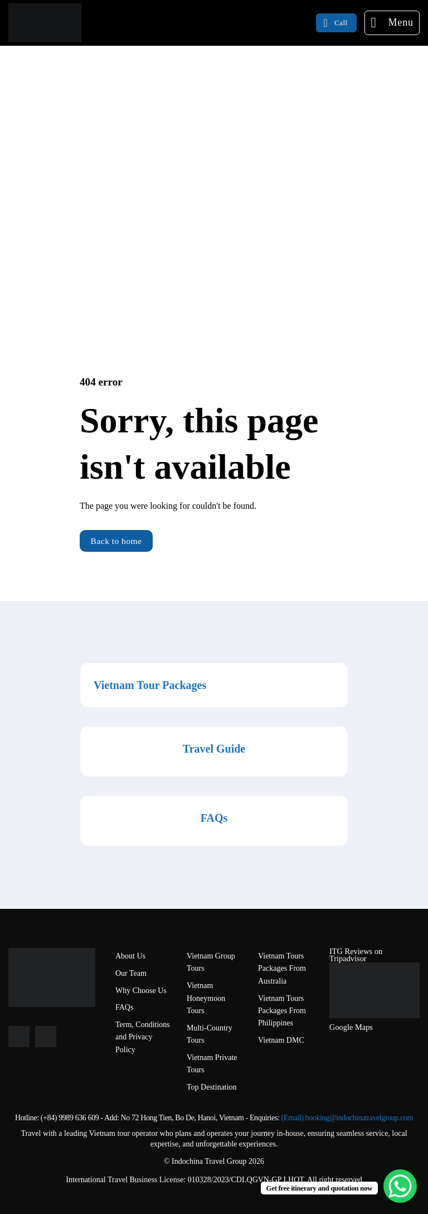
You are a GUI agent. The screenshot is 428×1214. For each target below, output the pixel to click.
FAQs (214, 818)
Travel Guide (214, 749)
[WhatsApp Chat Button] (400, 1186)
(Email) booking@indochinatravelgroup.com (347, 1118)
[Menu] (392, 23)
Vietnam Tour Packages (150, 685)
